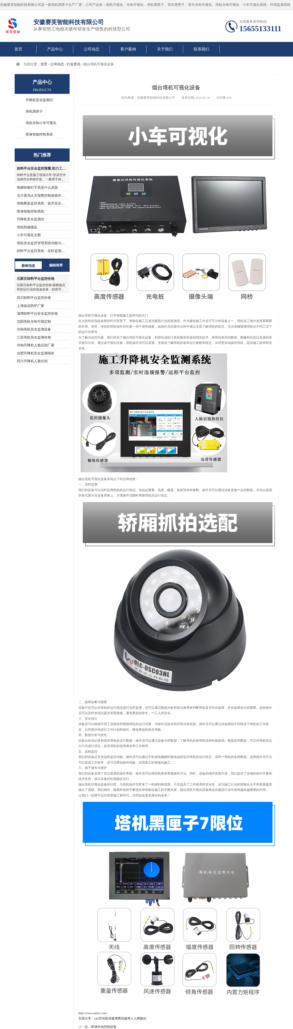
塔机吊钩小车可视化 (41, 123)
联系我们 (201, 49)
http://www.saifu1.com (92, 1013)
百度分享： (86, 1018)
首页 (18, 49)
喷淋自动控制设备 (103, 1027)
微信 (143, 1018)
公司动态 (91, 49)
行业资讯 (73, 64)
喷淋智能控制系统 (39, 134)
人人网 (135, 1018)
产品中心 (55, 49)
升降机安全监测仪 (39, 100)
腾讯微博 (124, 1018)
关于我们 (165, 49)
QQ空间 (99, 1018)
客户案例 (128, 49)
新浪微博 (111, 1018)
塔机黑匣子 (34, 111)
